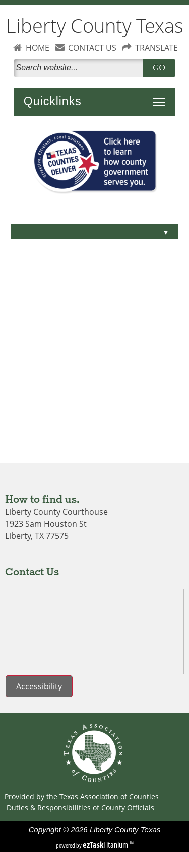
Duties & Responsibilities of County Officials (80, 807)
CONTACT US (92, 47)
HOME (37, 47)
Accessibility (39, 686)
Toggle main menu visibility (161, 97)
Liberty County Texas (94, 25)
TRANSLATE (156, 47)
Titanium (106, 844)
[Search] (80, 68)
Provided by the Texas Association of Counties (82, 796)
